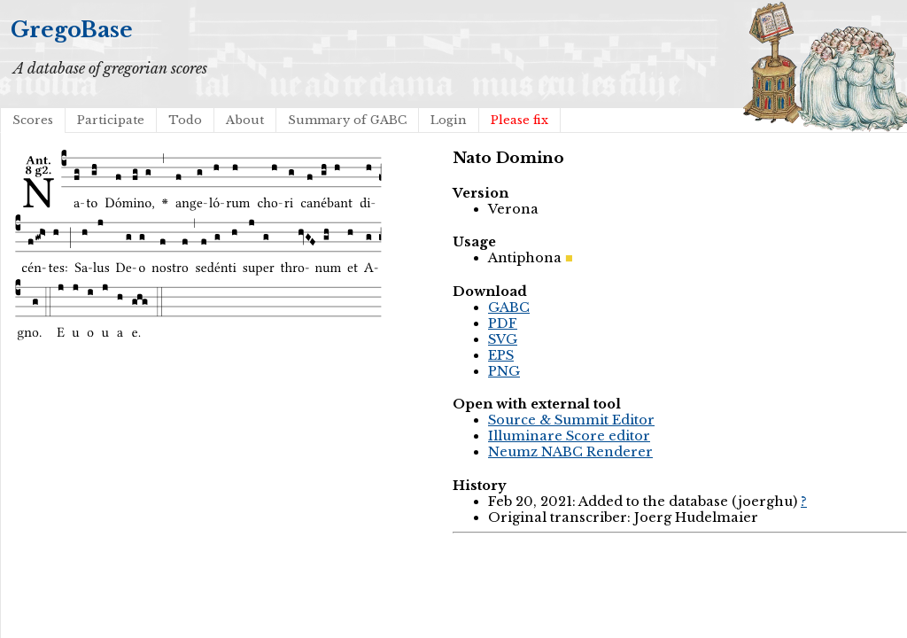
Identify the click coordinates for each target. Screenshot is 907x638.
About (245, 120)
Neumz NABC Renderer (570, 452)
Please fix (519, 120)
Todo (185, 120)
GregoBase (72, 30)
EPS (501, 355)
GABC (509, 307)
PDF (502, 323)
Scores (32, 120)
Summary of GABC (347, 120)
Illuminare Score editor (569, 436)
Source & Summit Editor (571, 420)
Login (448, 120)
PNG (504, 371)
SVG (502, 339)
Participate (110, 120)
